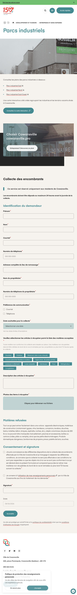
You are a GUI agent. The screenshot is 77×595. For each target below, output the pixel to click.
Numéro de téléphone (13, 251)
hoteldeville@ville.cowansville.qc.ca (17, 570)
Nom (5, 224)
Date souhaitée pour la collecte (17, 320)
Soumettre (10, 513)
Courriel (7, 237)
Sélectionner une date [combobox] (14, 326)
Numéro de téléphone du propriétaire (19, 291)
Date (5, 498)
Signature (7, 485)
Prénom (7, 211)
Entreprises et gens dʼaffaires (50, 22)
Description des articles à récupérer (19, 375)
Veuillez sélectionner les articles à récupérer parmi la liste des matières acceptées (38, 338)
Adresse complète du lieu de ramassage (21, 264)
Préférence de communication (16, 304)
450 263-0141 (8, 566)
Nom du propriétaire (12, 278)
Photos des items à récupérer (16, 394)
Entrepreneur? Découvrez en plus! (22, 149)
